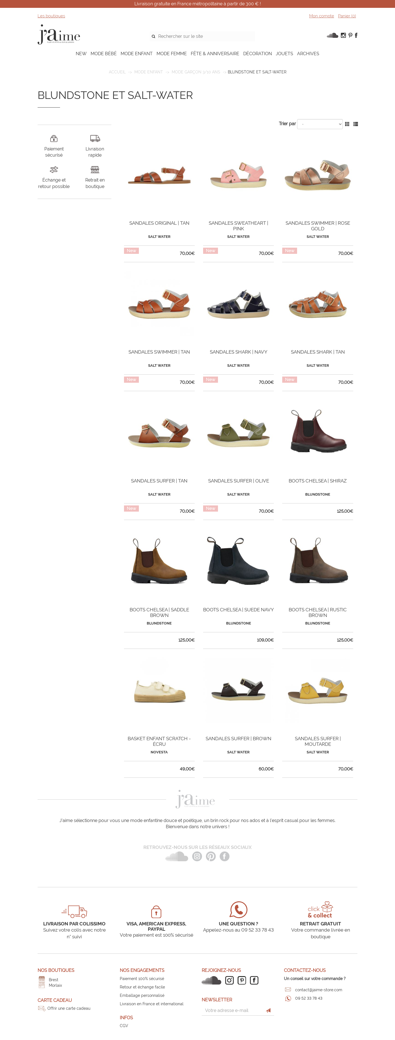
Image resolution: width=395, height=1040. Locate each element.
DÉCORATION (257, 53)
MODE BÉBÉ (104, 53)
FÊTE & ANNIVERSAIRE (215, 53)
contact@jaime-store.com (318, 990)
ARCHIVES (308, 53)
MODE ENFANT (137, 53)
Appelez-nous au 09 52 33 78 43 (238, 930)
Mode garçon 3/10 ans (196, 72)
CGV (124, 1025)
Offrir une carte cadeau (68, 1008)
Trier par (287, 123)
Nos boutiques (56, 970)
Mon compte (321, 15)
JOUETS (284, 53)
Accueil (117, 72)
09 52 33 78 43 (308, 998)
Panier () (347, 15)
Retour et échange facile (142, 987)
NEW (81, 53)
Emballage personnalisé (142, 995)
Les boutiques (51, 15)
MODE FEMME (172, 53)
